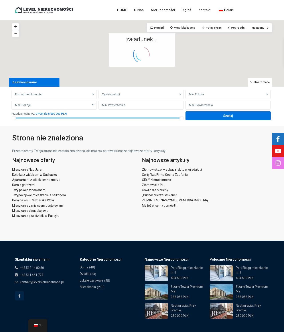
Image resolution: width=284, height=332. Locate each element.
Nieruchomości (163, 10)
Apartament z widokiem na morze (36, 180)
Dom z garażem (23, 185)
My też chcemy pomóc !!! (159, 205)
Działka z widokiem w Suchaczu (34, 174)
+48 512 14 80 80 (32, 268)
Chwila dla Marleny (155, 190)
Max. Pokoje (23, 105)
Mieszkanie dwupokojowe (30, 210)
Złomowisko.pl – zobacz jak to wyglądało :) (172, 169)
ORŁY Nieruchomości (157, 180)
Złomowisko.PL (153, 185)
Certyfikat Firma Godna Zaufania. (165, 174)
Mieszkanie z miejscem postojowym (37, 205)
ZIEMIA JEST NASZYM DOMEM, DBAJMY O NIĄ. (175, 200)
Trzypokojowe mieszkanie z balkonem (39, 195)
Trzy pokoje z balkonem (28, 190)
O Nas (139, 10)
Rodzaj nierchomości (28, 94)
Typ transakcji (111, 94)
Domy (84, 267)
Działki (84, 274)
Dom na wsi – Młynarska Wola (33, 200)
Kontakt (205, 10)
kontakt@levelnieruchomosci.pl (42, 282)
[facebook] (19, 295)
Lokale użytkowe (91, 280)
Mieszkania (88, 287)
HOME (122, 10)
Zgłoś (186, 10)
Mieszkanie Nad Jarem (28, 169)
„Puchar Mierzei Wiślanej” (160, 195)
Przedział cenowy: (23, 113)
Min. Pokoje (196, 94)
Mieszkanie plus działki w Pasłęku (35, 216)
